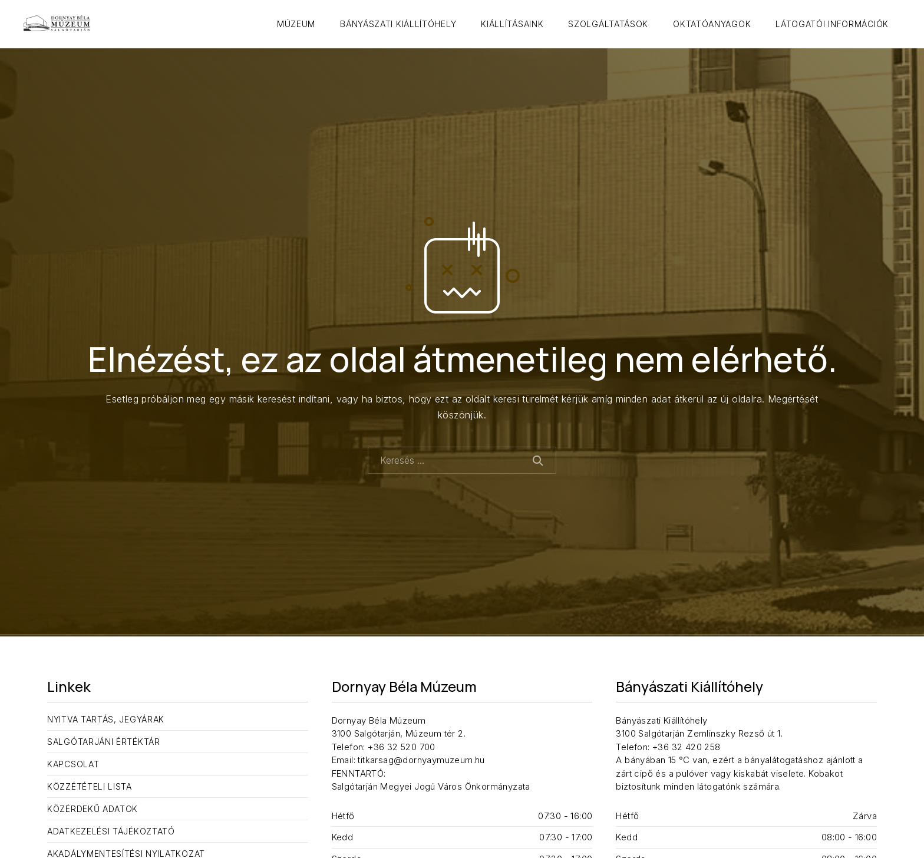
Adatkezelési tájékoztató (111, 831)
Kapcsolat (73, 764)
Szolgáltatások (608, 24)
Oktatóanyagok (712, 24)
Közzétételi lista (89, 786)
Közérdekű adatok (92, 809)
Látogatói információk (832, 24)
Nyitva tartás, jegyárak (105, 719)
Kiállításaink (512, 24)
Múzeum (296, 24)
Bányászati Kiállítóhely (398, 24)
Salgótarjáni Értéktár (103, 742)
